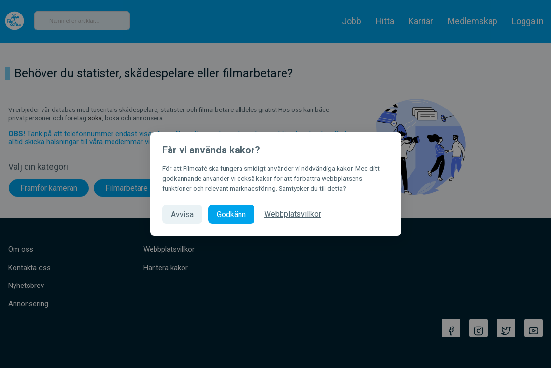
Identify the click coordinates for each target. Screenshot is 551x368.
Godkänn (231, 214)
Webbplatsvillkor (292, 213)
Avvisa (182, 214)
